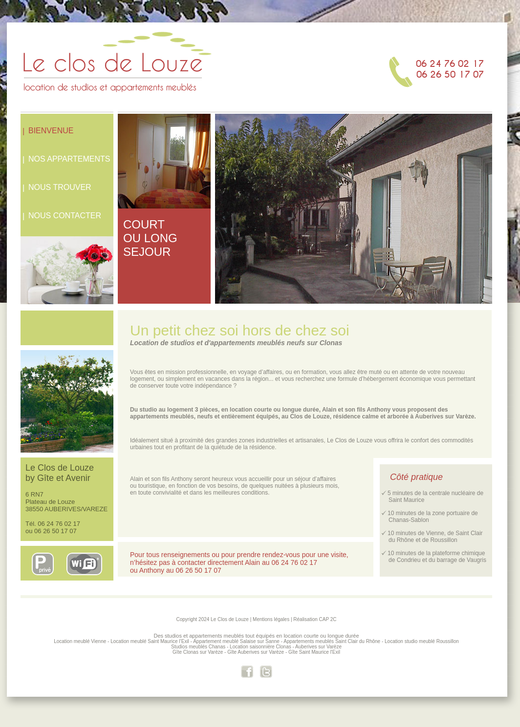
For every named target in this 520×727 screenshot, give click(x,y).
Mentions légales (271, 619)
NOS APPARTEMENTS (69, 159)
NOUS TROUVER (59, 187)
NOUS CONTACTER (64, 215)
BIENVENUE (50, 130)
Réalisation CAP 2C (314, 619)
